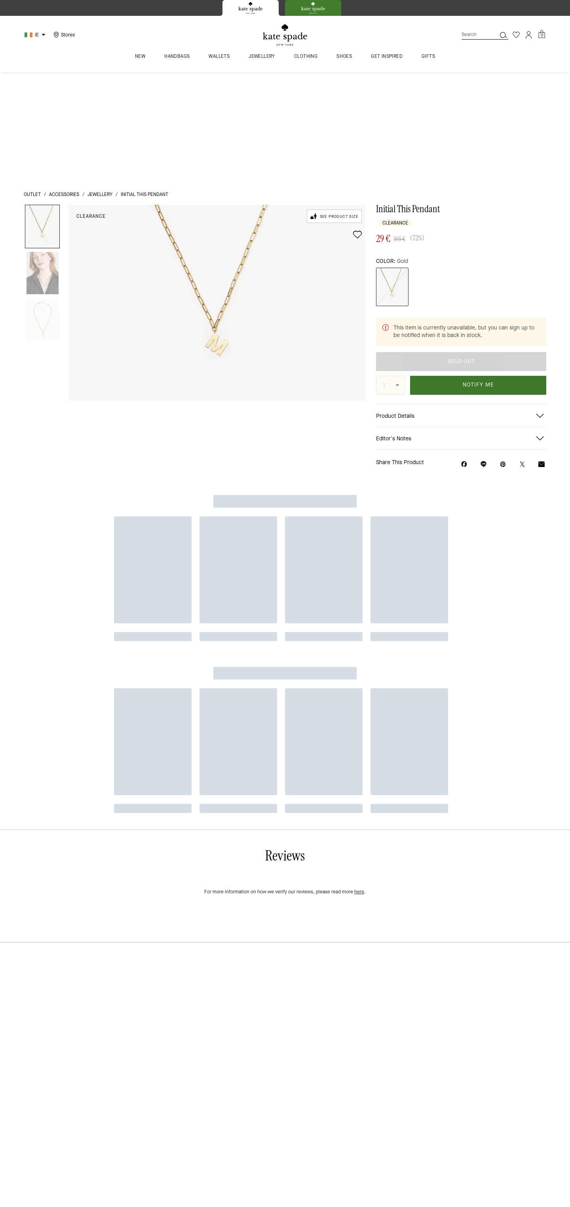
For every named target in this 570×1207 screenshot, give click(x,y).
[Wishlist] (516, 35)
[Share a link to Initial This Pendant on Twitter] (522, 353)
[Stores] (63, 35)
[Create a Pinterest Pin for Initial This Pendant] (503, 353)
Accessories (64, 84)
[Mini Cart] (541, 34)
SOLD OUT (461, 250)
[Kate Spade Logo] (285, 35)
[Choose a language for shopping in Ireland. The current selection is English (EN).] (36, 35)
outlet (32, 84)
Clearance (91, 106)
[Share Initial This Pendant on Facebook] (464, 353)
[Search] (473, 34)
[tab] (250, 8)
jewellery (99, 84)
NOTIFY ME (478, 274)
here (359, 439)
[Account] (529, 35)
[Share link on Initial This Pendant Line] (483, 353)
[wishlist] (357, 124)
